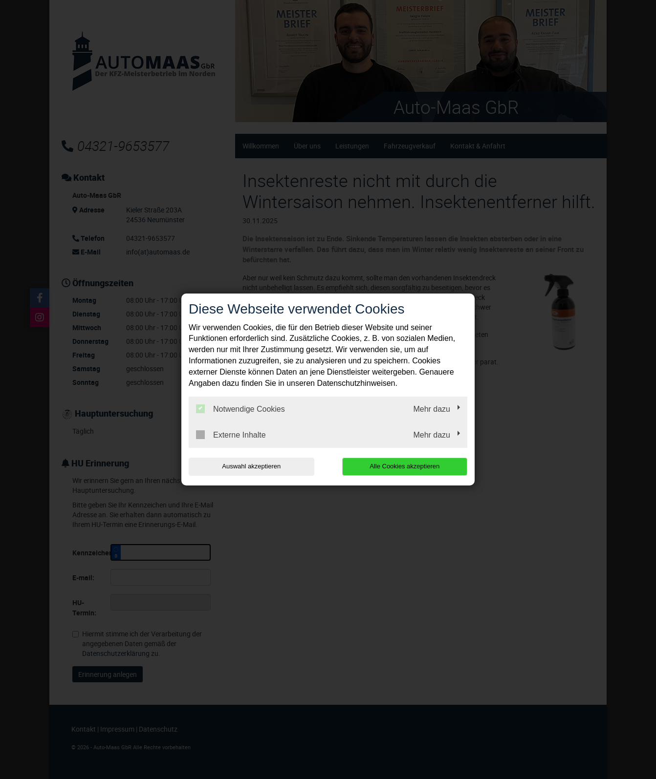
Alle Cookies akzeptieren (404, 466)
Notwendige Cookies (240, 408)
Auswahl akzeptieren (251, 466)
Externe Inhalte (231, 434)
